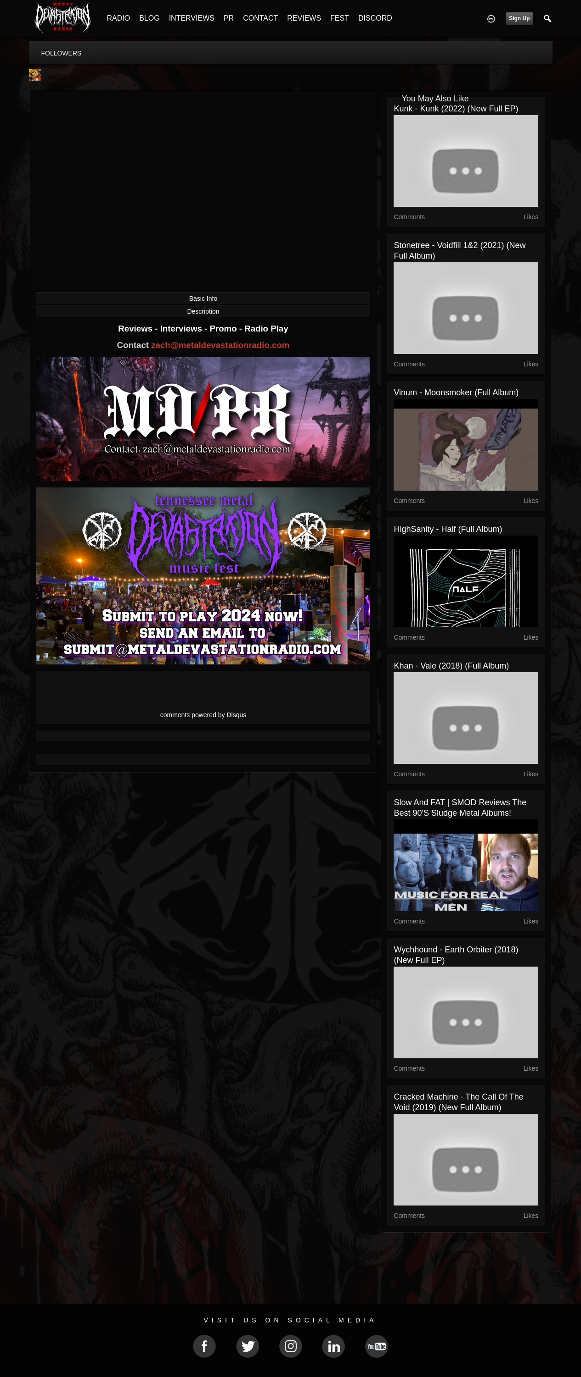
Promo (224, 328)
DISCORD (375, 18)
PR (229, 18)
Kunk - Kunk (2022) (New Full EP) (456, 108)
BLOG (149, 18)
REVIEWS (304, 18)
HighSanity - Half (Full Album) (448, 529)
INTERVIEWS (191, 18)
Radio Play (266, 328)
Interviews (182, 328)
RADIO (118, 18)
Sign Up (519, 18)
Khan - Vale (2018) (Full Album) (451, 665)
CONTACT (260, 18)
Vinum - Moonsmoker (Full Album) (456, 392)
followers (61, 53)
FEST (339, 18)
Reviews (136, 328)
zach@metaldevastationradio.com (220, 345)
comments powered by (203, 715)
